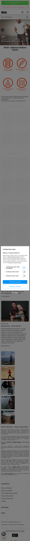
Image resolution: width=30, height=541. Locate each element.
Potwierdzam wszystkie (15, 282)
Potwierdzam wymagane (15, 286)
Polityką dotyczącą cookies (14, 256)
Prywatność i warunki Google (14, 262)
